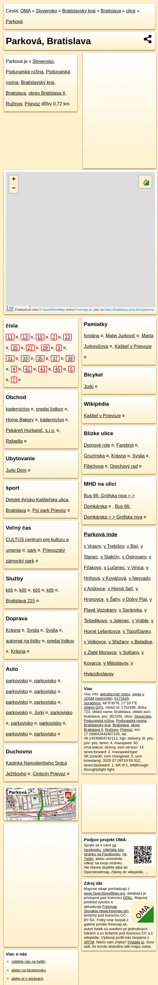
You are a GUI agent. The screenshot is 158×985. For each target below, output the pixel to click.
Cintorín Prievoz (49, 773)
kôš (9, 590)
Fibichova (94, 466)
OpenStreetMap (53, 309)
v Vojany (92, 546)
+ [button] (14, 179)
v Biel (132, 546)
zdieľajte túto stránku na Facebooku (104, 852)
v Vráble (140, 620)
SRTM (89, 942)
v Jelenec (119, 620)
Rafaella (14, 441)
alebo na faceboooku (29, 970)
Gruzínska (94, 455)
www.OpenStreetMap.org (104, 893)
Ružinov (14, 103)
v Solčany (129, 652)
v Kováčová (114, 578)
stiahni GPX (94, 707)
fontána (91, 335)
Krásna (13, 630)
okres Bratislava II (47, 93)
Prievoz (32, 103)
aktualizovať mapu (115, 694)
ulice (131, 10)
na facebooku (100, 847)
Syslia (33, 630)
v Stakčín (110, 556)
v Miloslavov (115, 663)
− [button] (14, 188)
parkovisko (17, 680)
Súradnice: (92, 703)
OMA (25, 10)
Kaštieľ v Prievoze (133, 346)
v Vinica (135, 567)
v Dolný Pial (135, 599)
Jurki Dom (16, 470)
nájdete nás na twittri (28, 961)
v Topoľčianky (137, 631)
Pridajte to (136, 942)
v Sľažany (118, 641)
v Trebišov (114, 546)
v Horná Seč (120, 588)
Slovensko (46, 10)
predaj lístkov (49, 409)
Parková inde (100, 534)
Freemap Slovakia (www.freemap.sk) (106, 908)
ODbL (127, 897)
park (31, 550)
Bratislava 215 (20, 600)
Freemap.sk (83, 309)
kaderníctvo (18, 409)
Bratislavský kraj (79, 10)
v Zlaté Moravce (100, 652)
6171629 (121, 698)
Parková (14, 21)
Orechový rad (124, 466)
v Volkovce (95, 641)
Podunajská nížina (25, 71)
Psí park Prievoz (49, 510)
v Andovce (94, 588)
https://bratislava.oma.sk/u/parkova (129, 309)
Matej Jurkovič (120, 335)
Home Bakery (20, 419)
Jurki (39, 712)
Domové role (97, 445)
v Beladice (141, 641)
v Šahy (113, 599)
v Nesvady (139, 578)
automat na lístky (23, 640)
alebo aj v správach (27, 978)
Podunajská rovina (131, 720)
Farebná (125, 445)
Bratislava (111, 10)
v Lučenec (114, 567)
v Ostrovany (134, 556)
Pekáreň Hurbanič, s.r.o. (30, 430)
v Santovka (130, 610)
